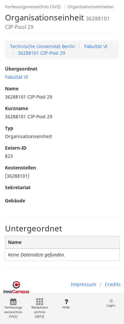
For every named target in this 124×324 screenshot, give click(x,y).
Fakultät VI (95, 46)
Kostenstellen (20, 167)
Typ (9, 128)
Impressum (83, 284)
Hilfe (66, 304)
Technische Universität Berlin (42, 46)
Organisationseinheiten (90, 7)
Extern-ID (15, 148)
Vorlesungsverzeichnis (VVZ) (33, 7)
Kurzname (16, 108)
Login (110, 303)
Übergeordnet (21, 69)
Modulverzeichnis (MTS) (39, 309)
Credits (113, 284)
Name (12, 88)
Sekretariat (17, 187)
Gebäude (15, 200)
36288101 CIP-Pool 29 (41, 53)
